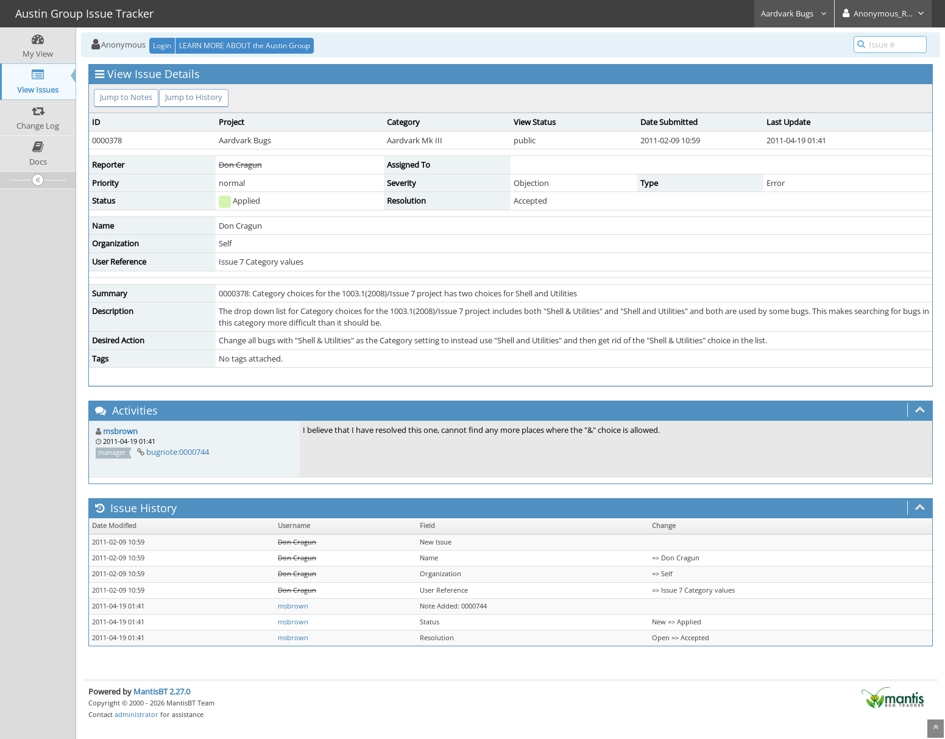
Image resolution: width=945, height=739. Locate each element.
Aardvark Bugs (794, 13)
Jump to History (193, 96)
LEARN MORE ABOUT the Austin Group (244, 45)
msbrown (120, 431)
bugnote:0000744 (177, 451)
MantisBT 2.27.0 (161, 691)
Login (162, 45)
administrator (136, 714)
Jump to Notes (126, 96)
